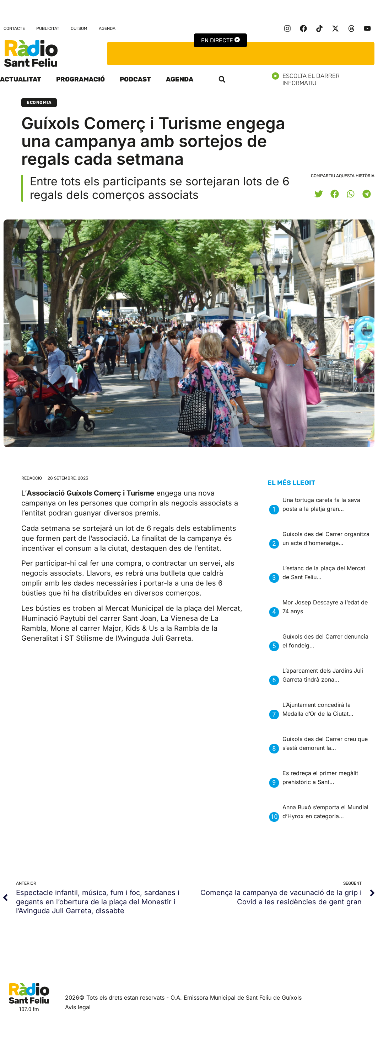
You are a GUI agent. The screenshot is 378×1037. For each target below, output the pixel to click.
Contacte (14, 28)
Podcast (135, 79)
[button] (222, 79)
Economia (39, 102)
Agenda (107, 28)
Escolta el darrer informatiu (325, 79)
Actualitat (20, 79)
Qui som (79, 28)
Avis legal (78, 1007)
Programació (80, 79)
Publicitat (47, 28)
